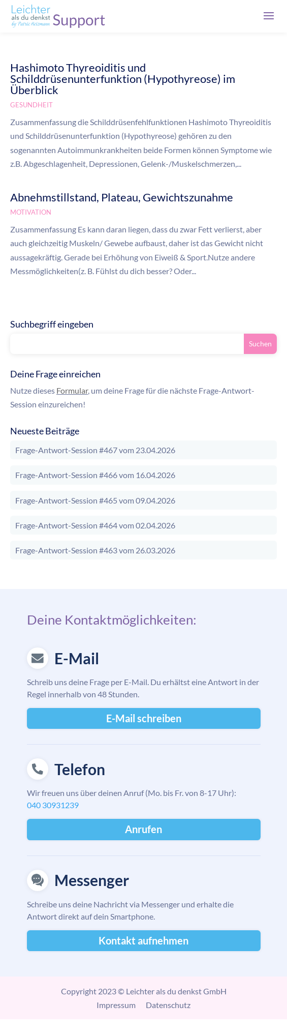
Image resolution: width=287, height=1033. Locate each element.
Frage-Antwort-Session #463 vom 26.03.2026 (95, 550)
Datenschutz (168, 1005)
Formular (72, 390)
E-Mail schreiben (143, 718)
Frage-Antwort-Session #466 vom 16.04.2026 (95, 475)
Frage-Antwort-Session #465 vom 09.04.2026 (95, 500)
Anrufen (143, 829)
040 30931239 (53, 805)
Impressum (116, 1005)
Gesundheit (31, 105)
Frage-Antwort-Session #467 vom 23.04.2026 (95, 450)
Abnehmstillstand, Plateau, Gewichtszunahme (121, 197)
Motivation (30, 212)
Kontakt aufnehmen (143, 940)
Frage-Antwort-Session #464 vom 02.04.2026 (95, 525)
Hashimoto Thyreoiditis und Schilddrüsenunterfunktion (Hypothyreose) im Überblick (122, 79)
